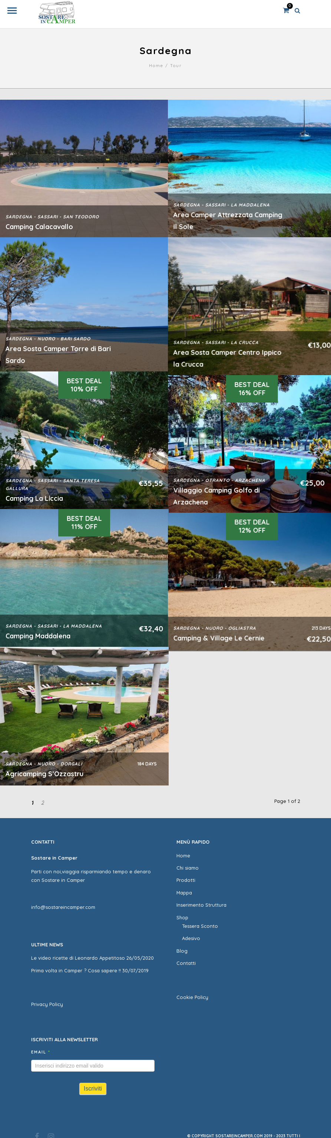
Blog (182, 951)
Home (156, 65)
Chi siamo (187, 868)
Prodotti (185, 880)
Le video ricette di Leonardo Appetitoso (78, 958)
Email (40, 1052)
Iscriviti (93, 1088)
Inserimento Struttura (201, 905)
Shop (182, 917)
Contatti (186, 963)
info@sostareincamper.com (63, 907)
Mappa (184, 893)
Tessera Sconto (200, 926)
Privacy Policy (47, 1004)
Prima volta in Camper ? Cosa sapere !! (76, 970)
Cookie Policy (192, 997)
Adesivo (191, 938)
